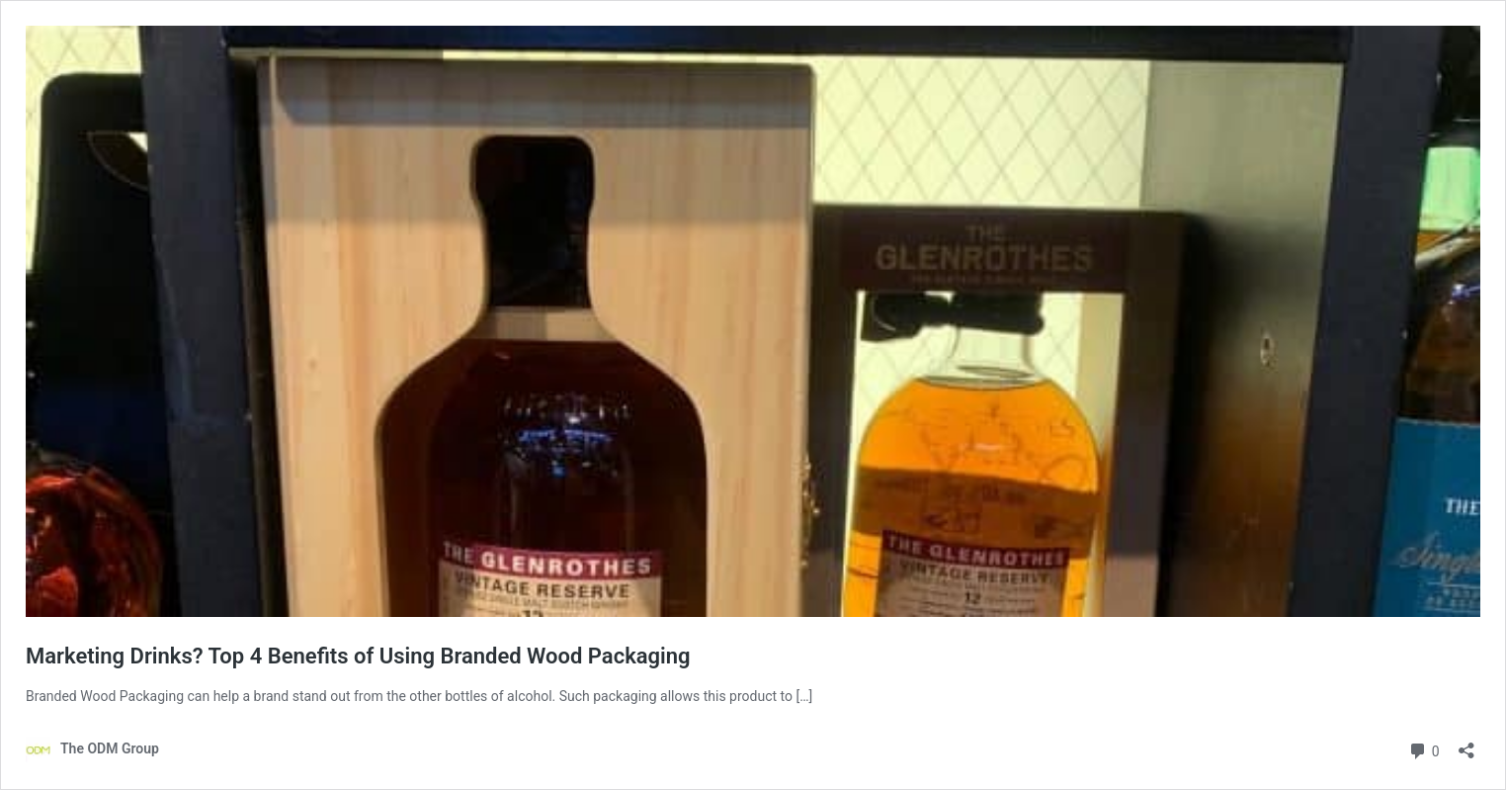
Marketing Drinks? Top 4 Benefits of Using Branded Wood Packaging (358, 656)
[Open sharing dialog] (1466, 744)
